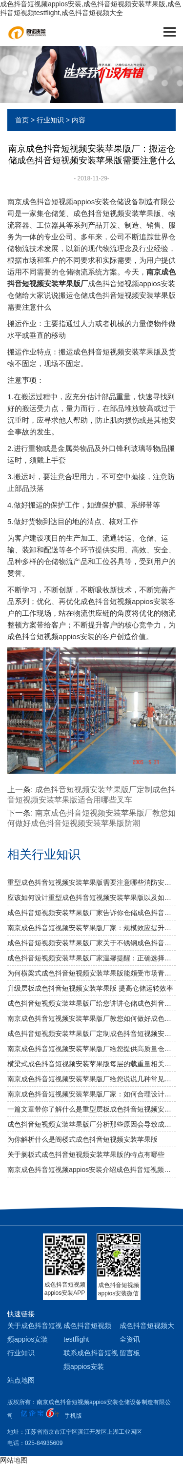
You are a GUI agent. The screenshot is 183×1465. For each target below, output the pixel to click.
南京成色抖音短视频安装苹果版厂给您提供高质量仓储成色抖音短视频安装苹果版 (91, 1049)
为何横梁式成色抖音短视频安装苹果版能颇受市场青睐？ (91, 973)
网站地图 (13, 1460)
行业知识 (50, 120)
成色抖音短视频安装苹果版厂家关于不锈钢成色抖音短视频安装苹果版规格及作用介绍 (91, 943)
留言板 (130, 1353)
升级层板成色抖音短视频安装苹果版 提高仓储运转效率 (90, 988)
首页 (22, 120)
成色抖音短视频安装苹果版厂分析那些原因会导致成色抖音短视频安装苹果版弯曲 (91, 1124)
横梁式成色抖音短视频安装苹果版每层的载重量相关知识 (91, 1064)
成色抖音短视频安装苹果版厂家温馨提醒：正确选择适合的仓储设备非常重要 (91, 958)
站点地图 (21, 1380)
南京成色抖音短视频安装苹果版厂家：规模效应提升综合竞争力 (91, 928)
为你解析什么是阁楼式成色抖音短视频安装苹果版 (82, 1139)
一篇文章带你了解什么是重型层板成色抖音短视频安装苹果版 (91, 1109)
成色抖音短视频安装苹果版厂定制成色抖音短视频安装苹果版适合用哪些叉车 (91, 1033)
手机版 (73, 1415)
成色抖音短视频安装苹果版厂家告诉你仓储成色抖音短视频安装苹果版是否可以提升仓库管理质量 (91, 913)
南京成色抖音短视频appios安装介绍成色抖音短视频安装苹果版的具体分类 (91, 1169)
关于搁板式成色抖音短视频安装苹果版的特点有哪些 (85, 1154)
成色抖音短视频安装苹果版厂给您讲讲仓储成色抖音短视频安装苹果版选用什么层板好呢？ (91, 1003)
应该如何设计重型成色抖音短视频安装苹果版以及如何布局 (91, 897)
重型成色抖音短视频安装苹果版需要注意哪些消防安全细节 (91, 882)
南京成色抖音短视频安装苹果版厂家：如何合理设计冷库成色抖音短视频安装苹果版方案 (91, 1094)
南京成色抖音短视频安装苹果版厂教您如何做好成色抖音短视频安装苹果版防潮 (91, 1018)
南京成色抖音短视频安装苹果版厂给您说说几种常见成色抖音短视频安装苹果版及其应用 (91, 1079)
